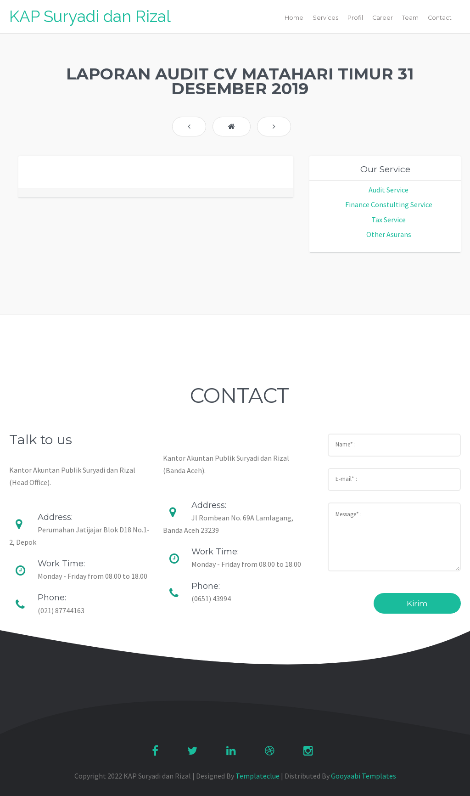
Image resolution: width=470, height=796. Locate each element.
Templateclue (257, 775)
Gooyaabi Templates (363, 775)
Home (294, 17)
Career (382, 17)
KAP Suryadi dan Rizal (90, 16)
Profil (355, 17)
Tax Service (388, 219)
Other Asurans (388, 234)
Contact (440, 17)
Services (325, 17)
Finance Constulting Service (388, 204)
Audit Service (388, 189)
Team (410, 17)
